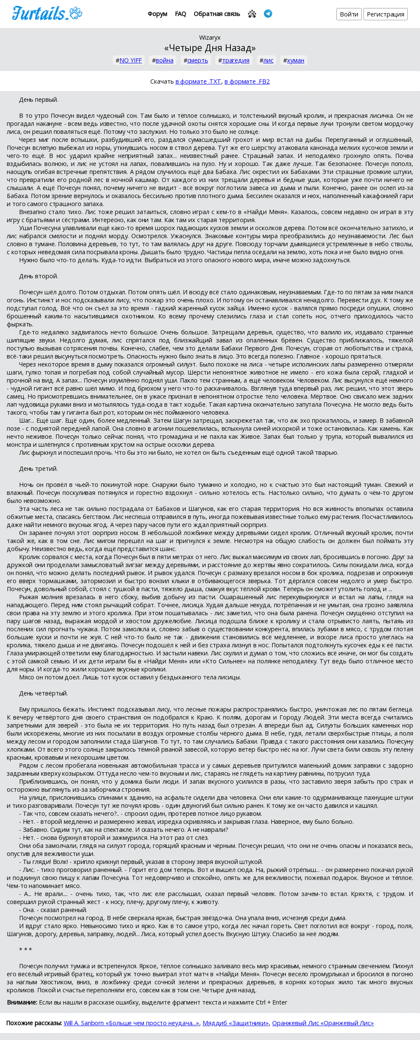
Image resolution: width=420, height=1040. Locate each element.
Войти (349, 14)
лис (268, 60)
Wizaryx (209, 37)
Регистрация (385, 14)
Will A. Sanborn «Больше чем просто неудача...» (131, 1023)
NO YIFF (130, 60)
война (164, 60)
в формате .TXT (199, 81)
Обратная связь (217, 14)
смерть (197, 60)
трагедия (235, 60)
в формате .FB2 (247, 81)
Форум (157, 14)
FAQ (181, 14)
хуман (295, 60)
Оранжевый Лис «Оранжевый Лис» (323, 1023)
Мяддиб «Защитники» (236, 1023)
